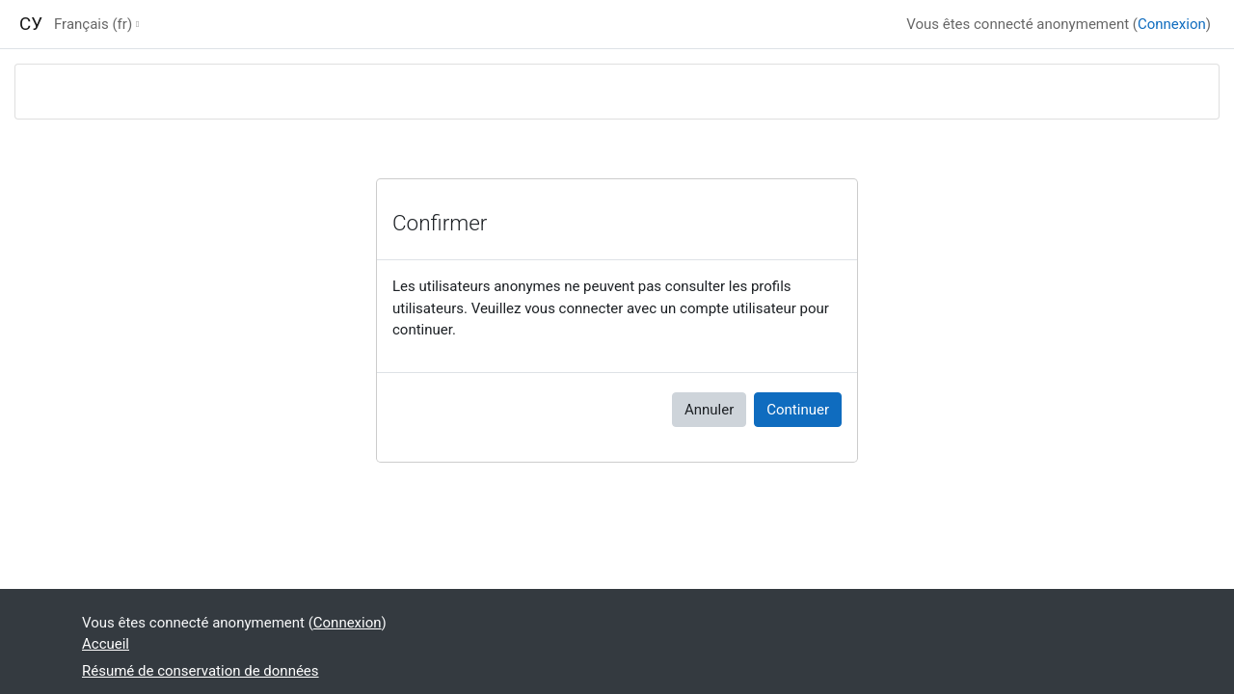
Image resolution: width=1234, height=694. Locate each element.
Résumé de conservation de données (200, 671)
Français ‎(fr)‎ (93, 24)
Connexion (1172, 24)
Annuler (709, 409)
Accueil (105, 644)
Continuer (797, 409)
